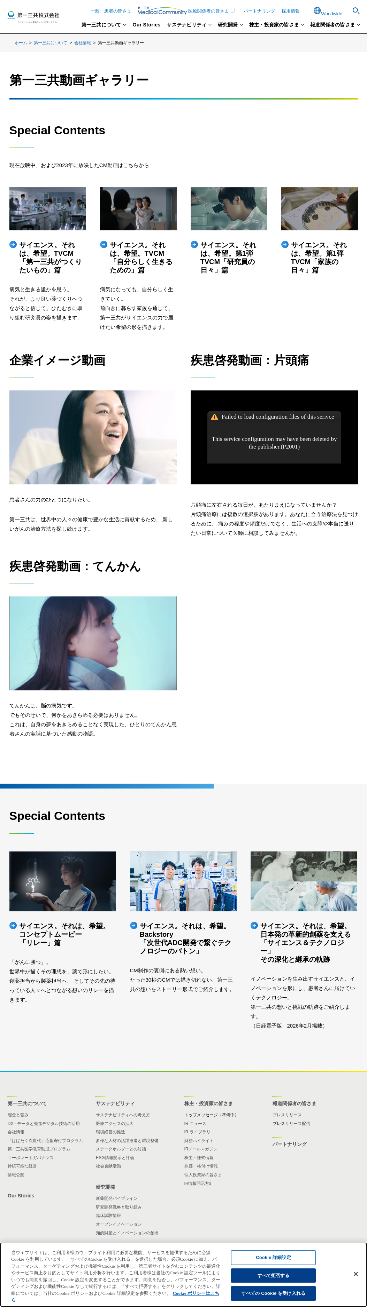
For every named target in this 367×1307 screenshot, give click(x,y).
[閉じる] (356, 1274)
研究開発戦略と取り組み (119, 1207)
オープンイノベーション (119, 1224)
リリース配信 (297, 1123)
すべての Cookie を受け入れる (273, 1293)
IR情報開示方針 (199, 1183)
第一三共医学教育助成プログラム (39, 1149)
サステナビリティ (186, 24)
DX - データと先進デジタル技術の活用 (44, 1123)
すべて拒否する (274, 1275)
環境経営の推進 (110, 1132)
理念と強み (18, 1114)
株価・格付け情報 (201, 1166)
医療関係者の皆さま (187, 10)
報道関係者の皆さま (332, 24)
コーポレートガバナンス (31, 1157)
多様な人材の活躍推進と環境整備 (127, 1140)
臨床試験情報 (108, 1215)
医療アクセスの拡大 (114, 1123)
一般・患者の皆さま (111, 11)
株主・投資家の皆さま (274, 24)
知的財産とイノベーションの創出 (127, 1232)
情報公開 (16, 1174)
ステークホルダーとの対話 (121, 1149)
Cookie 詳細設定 (273, 1257)
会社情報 (82, 42)
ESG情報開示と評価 (115, 1157)
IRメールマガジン (201, 1149)
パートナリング (259, 11)
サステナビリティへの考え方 (123, 1114)
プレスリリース (287, 1114)
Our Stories (146, 24)
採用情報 (291, 11)
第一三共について (101, 24)
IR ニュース (195, 1123)
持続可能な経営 (22, 1166)
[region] (183, 1274)
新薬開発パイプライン (117, 1198)
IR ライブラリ (197, 1132)
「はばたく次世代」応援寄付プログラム (45, 1140)
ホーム (21, 42)
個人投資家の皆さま (203, 1174)
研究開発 (228, 24)
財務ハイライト (199, 1140)
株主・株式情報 (199, 1157)
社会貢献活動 (108, 1166)
